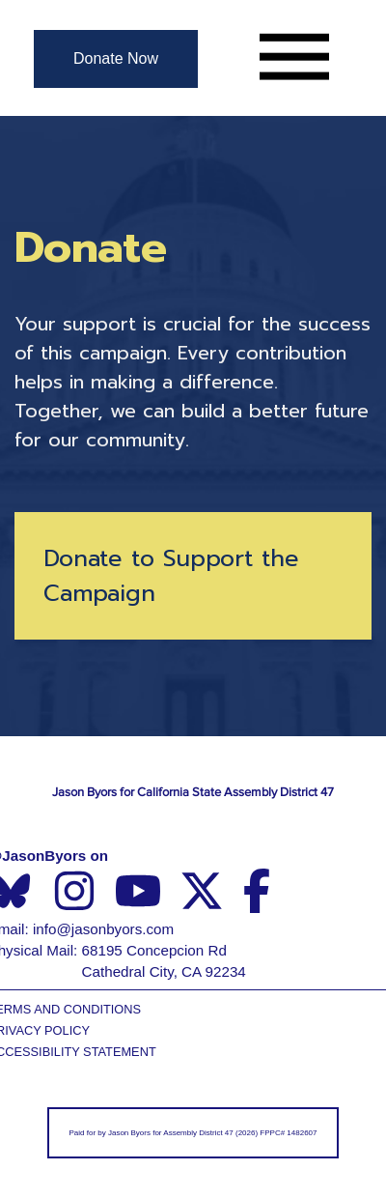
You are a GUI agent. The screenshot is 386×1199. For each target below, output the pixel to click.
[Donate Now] (116, 59)
